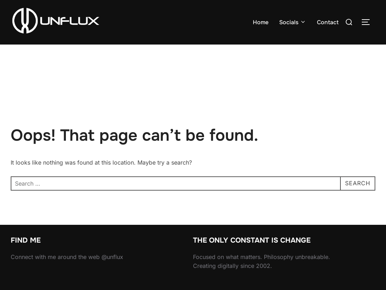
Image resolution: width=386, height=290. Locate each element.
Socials (292, 22)
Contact (328, 22)
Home (260, 22)
